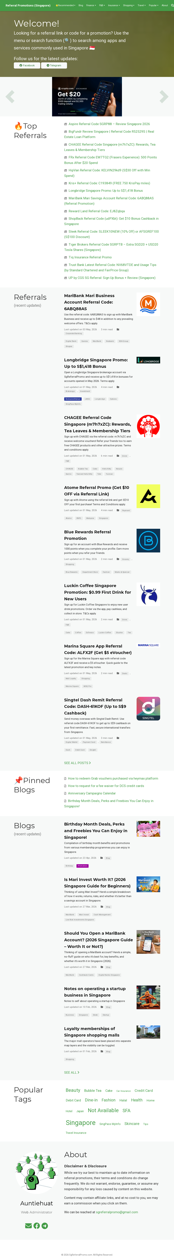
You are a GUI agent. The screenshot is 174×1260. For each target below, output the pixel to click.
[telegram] (45, 1227)
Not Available (103, 1110)
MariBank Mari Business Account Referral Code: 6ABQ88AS (89, 302)
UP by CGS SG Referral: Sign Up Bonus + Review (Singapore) (112, 278)
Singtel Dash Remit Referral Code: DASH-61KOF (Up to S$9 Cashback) (95, 706)
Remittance (106, 742)
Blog (108, 858)
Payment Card (89, 742)
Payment (126, 510)
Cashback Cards (86, 975)
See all (71, 1072)
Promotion (82, 866)
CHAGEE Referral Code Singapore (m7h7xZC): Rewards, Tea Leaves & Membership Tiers (97, 424)
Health (137, 1100)
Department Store (90, 572)
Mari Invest (84, 915)
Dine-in (91, 1100)
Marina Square (72, 686)
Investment (85, 391)
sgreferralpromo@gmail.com (117, 1212)
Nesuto (119, 469)
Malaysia (90, 518)
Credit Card (144, 1090)
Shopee (69, 346)
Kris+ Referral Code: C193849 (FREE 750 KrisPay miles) (109, 183)
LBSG (87, 399)
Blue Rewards (71, 572)
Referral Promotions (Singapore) (28, 5)
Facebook (27, 65)
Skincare (131, 1123)
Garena (84, 341)
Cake (95, 469)
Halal (123, 1100)
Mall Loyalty (71, 679)
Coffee (78, 633)
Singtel (93, 750)
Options (113, 399)
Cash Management (102, 915)
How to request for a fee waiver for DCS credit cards (106, 786)
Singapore (103, 518)
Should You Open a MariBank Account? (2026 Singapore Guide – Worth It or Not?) (98, 940)
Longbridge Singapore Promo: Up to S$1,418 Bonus (106, 191)
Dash (68, 750)
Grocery (125, 559)
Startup (106, 1015)
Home (150, 1100)
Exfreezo (90, 633)
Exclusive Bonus (73, 399)
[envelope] (28, 1227)
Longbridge (100, 399)
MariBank (97, 341)
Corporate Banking (74, 333)
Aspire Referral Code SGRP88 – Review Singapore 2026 (109, 124)
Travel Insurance (76, 1132)
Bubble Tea (83, 469)
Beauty (73, 1090)
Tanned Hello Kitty (84, 474)
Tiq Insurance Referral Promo (90, 257)
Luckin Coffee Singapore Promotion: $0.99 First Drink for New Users (97, 592)
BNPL (79, 518)
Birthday (69, 866)
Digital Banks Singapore (109, 975)
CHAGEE (69, 469)
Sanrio (68, 474)
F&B (67, 461)
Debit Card (80, 750)
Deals (124, 673)
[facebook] (36, 1227)
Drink (124, 456)
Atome (68, 518)
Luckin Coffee (105, 633)
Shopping (70, 564)
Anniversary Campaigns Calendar (92, 793)
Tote (99, 474)
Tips (145, 1124)
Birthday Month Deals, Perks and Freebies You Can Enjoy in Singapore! (95, 831)
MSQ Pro (87, 686)
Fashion (106, 572)
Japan (80, 1111)
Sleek (95, 1015)
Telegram (54, 65)
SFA (127, 1110)
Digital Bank (71, 341)
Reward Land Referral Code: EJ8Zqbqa (97, 211)
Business (70, 1015)
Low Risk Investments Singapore (80, 920)
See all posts (77, 763)
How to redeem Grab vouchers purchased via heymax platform (113, 778)
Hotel (69, 1111)
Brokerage (70, 391)
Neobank (110, 341)
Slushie (119, 633)
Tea (129, 633)
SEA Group (123, 341)
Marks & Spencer (122, 572)
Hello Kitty (106, 469)
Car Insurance (123, 1091)
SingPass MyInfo (73, 404)
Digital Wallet (71, 742)
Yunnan (109, 474)
